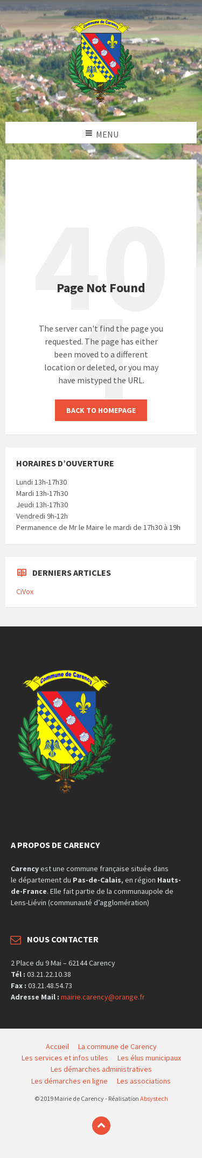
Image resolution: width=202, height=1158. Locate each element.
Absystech (154, 1098)
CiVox (24, 591)
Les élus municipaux (149, 1058)
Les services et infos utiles (65, 1058)
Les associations (144, 1081)
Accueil (57, 1046)
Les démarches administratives (101, 1069)
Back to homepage (101, 410)
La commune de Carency (117, 1046)
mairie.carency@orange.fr (103, 997)
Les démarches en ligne (69, 1081)
